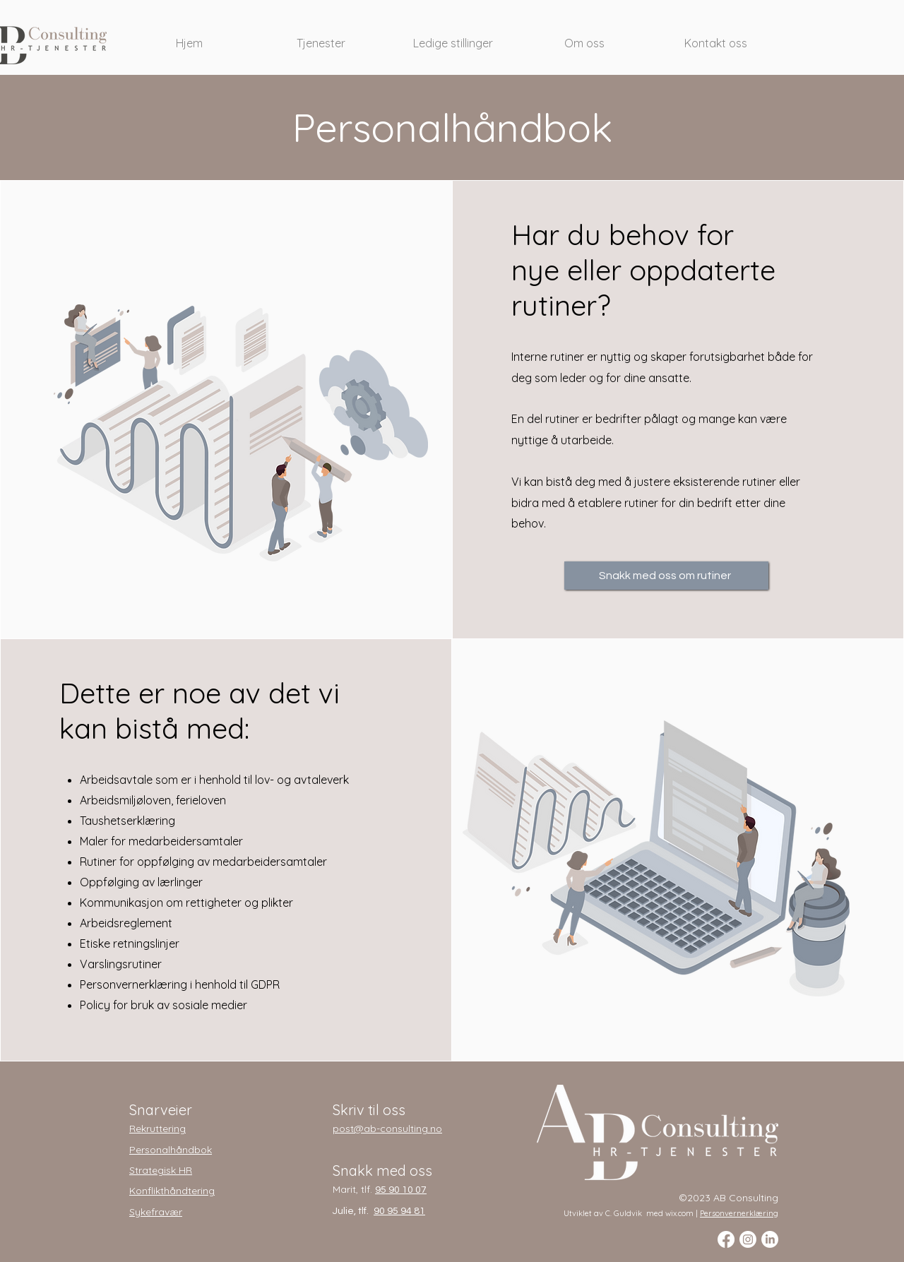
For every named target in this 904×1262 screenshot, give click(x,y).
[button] (321, 37)
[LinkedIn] (769, 1239)
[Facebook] (726, 1239)
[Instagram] (747, 1239)
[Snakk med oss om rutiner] (666, 575)
